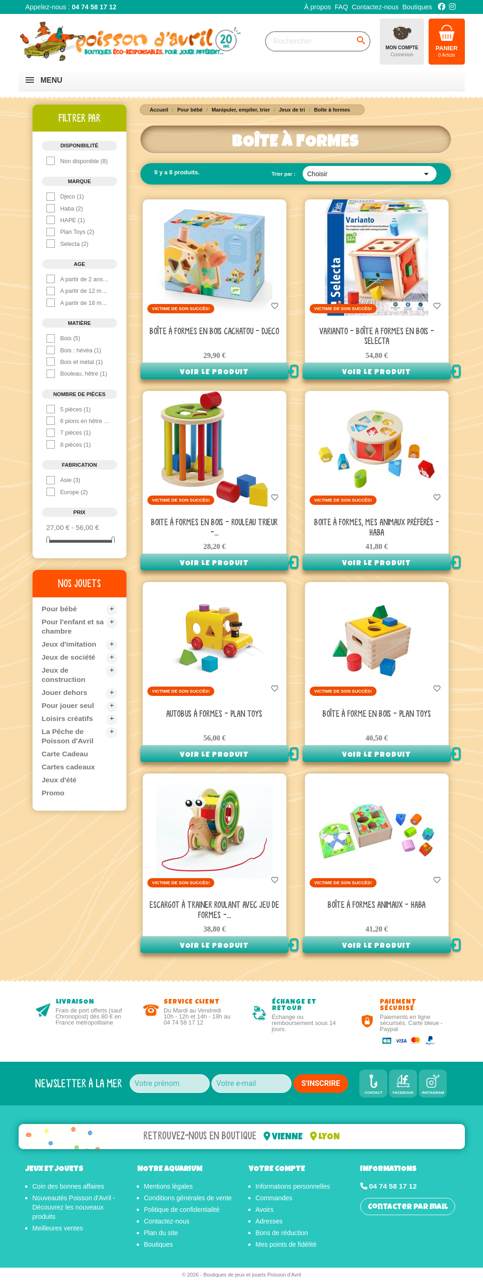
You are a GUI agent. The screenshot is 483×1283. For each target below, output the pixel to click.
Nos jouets (79, 583)
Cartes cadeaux (69, 767)
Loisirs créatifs (68, 718)
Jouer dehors (65, 692)
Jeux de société (69, 657)
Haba (71, 208)
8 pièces (75, 445)
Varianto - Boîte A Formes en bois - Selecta (376, 336)
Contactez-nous (375, 7)
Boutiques (417, 7)
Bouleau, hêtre (83, 373)
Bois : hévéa (80, 350)
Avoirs (265, 1211)
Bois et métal (81, 362)
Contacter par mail (408, 1209)
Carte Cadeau (66, 754)
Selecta (74, 244)
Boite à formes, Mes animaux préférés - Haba (376, 527)
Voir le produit (214, 373)
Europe (74, 492)
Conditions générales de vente (188, 1199)
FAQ (341, 7)
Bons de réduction (282, 1234)
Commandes (274, 1199)
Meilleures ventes (58, 1229)
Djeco (72, 196)
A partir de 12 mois (85, 291)
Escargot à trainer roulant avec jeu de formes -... (214, 910)
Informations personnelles (293, 1187)
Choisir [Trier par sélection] (369, 173)
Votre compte (277, 1171)
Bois (70, 338)
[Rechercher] (318, 41)
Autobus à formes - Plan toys (214, 714)
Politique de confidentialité (182, 1211)
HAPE (72, 220)
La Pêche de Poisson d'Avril (68, 736)
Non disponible (83, 161)
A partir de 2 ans (85, 279)
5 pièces (75, 409)
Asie (70, 480)
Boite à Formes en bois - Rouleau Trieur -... (214, 527)
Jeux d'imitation (70, 644)
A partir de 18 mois (85, 303)
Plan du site (161, 1234)
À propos (317, 7)
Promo (54, 793)
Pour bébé (60, 609)
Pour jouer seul (69, 705)
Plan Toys (77, 232)
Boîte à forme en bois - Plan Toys (377, 714)
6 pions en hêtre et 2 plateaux (85, 421)
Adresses (269, 1222)
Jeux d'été (60, 780)
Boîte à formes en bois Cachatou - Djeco (214, 331)
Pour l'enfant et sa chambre (74, 626)
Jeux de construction (64, 674)
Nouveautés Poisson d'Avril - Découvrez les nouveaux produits (74, 1209)
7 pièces (75, 433)
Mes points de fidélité (286, 1246)
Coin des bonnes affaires (69, 1187)
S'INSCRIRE (321, 1083)
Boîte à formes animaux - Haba (376, 905)
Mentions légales (168, 1187)
